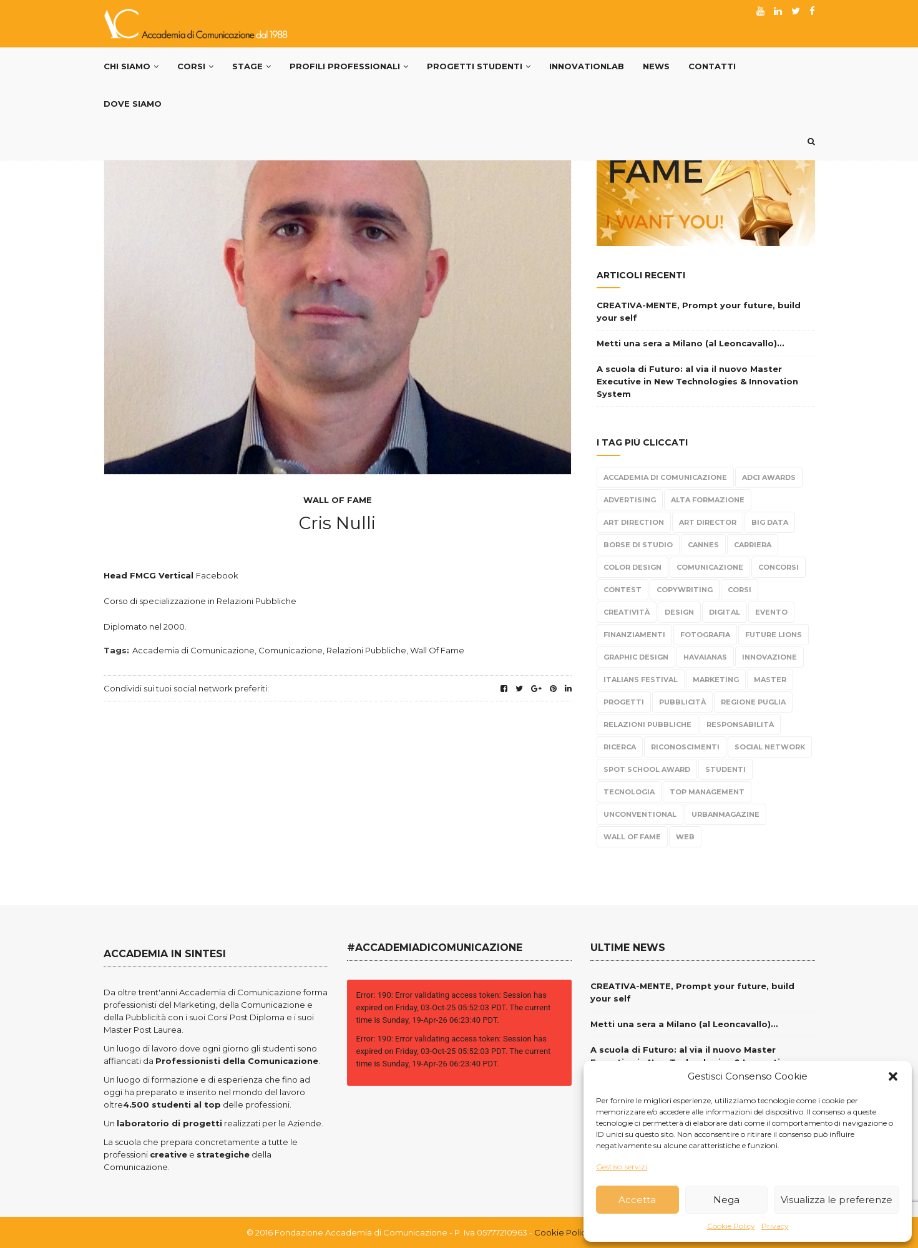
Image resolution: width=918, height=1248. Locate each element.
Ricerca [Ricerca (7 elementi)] (619, 747)
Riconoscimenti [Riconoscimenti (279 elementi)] (685, 747)
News (656, 66)
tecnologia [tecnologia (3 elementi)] (629, 791)
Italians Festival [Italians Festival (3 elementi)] (640, 679)
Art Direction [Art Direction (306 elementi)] (633, 522)
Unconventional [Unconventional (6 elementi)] (639, 814)
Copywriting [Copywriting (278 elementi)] (685, 589)
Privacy (775, 1226)
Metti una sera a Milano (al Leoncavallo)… (690, 343)
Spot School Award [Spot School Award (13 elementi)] (646, 769)
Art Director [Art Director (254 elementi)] (707, 522)
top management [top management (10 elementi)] (707, 791)
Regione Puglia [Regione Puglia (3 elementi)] (753, 702)
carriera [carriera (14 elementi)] (752, 544)
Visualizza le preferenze (836, 1200)
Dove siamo (133, 104)
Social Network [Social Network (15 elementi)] (770, 747)
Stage (251, 66)
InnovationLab (586, 66)
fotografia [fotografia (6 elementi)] (705, 634)
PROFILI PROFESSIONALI (349, 66)
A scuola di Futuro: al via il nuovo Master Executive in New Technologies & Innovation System (697, 381)
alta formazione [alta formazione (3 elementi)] (708, 499)
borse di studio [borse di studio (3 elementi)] (638, 544)
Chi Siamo (131, 66)
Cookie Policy (731, 1226)
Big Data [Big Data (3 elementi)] (769, 522)
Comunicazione (290, 650)
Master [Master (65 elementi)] (770, 679)
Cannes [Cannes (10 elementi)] (703, 544)
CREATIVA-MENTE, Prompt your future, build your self (699, 311)
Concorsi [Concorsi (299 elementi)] (778, 567)
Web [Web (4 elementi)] (685, 836)
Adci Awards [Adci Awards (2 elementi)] (769, 477)
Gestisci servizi (621, 1166)
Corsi (195, 66)
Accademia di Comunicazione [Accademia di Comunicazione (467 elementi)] (665, 477)
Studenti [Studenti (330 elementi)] (725, 769)
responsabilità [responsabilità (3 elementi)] (740, 724)
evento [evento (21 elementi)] (771, 612)
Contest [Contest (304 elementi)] (622, 589)
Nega (726, 1200)
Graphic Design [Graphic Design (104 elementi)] (635, 657)
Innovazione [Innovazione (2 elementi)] (769, 657)
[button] (893, 1076)
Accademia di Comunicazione (193, 650)
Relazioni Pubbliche (366, 650)
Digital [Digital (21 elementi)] (724, 612)
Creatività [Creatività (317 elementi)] (626, 612)
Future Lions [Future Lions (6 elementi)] (773, 634)
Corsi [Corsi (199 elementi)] (739, 589)
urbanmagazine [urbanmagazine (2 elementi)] (725, 814)
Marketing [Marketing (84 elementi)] (716, 679)
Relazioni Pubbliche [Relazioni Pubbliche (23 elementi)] (647, 724)
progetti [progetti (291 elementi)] (623, 702)
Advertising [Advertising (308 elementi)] (629, 499)
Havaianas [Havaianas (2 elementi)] (705, 657)
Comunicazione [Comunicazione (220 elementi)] (709, 567)
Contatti (712, 66)
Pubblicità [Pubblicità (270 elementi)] (682, 702)
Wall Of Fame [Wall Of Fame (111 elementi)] (632, 836)
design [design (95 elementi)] (679, 612)
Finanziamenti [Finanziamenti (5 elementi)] (634, 634)
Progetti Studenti (478, 66)
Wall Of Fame (337, 500)
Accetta (637, 1200)
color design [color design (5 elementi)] (632, 567)
